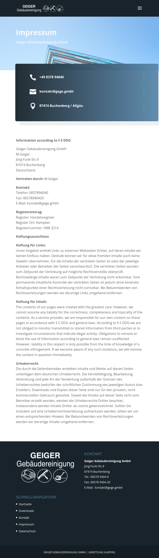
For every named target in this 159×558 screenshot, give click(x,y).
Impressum (26, 524)
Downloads (26, 511)
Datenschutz (27, 531)
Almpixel (110, 552)
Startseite (25, 504)
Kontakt (24, 518)
